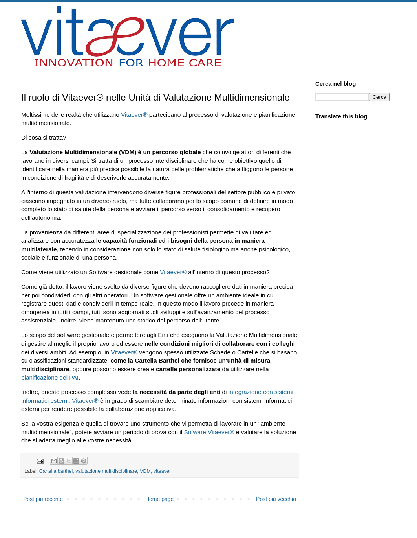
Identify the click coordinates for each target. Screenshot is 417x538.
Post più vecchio (276, 499)
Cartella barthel (56, 471)
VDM (145, 471)
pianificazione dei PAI (50, 377)
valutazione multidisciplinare (106, 471)
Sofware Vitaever (209, 432)
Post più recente (43, 499)
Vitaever (134, 114)
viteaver (162, 471)
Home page (159, 499)
